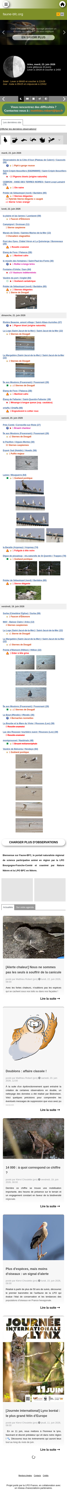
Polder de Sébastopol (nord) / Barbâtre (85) (25, 193)
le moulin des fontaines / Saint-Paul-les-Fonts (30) (28, 261)
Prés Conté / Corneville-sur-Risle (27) (22, 425)
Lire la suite (50, 998)
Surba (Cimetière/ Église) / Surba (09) (22, 613)
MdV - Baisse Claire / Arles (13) (18, 622)
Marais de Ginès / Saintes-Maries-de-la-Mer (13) (27, 233)
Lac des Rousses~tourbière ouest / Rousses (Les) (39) (30, 732)
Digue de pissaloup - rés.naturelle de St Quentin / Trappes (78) (34, 556)
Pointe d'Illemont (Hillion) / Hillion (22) (22, 650)
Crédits (46, 1476)
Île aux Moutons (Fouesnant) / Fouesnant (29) (26, 382)
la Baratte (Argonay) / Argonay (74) (20, 547)
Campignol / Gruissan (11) (16, 224)
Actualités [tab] (8, 907)
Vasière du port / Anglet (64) (17, 278)
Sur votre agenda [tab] (25, 907)
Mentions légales (25, 1476)
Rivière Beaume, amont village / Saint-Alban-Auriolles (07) (32, 322)
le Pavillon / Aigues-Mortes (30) (18, 442)
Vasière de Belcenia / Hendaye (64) (20, 749)
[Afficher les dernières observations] (18, 129)
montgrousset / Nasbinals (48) (18, 740)
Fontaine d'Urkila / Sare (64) (17, 269)
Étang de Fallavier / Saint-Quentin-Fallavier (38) (27, 399)
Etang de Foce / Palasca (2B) (17, 252)
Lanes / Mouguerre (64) (14, 475)
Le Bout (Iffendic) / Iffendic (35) (18, 715)
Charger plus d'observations (33, 842)
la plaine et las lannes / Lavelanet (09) (22, 216)
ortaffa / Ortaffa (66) (13, 408)
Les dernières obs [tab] (12, 122)
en (62, 14)
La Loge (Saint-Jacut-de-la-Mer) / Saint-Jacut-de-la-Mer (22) (33, 331)
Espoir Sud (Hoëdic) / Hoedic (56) (20, 450)
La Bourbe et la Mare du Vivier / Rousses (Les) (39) (28, 723)
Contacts (37, 1476)
